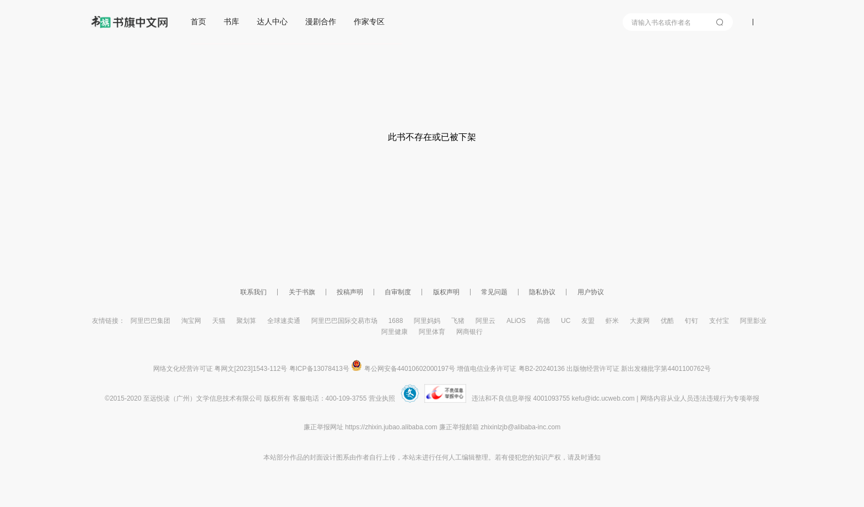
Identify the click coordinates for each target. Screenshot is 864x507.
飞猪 (458, 321)
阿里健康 (394, 332)
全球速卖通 (283, 321)
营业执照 (382, 398)
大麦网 (640, 321)
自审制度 (398, 292)
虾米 (612, 321)
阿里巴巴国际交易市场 (344, 321)
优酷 (667, 321)
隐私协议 (542, 292)
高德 (543, 321)
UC (565, 321)
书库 (231, 21)
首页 (198, 21)
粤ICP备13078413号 (319, 369)
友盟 (588, 321)
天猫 (218, 321)
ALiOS (516, 321)
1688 (395, 321)
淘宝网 (191, 321)
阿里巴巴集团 (150, 321)
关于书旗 (302, 292)
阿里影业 (753, 321)
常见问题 (494, 292)
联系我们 (253, 292)
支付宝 (719, 321)
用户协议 (590, 292)
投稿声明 (350, 292)
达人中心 (272, 21)
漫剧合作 (320, 21)
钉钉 (691, 321)
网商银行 (469, 332)
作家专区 (369, 21)
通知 (594, 457)
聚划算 (246, 321)
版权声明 (446, 292)
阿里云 (485, 321)
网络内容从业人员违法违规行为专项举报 (699, 398)
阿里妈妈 (427, 321)
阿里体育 (432, 332)
